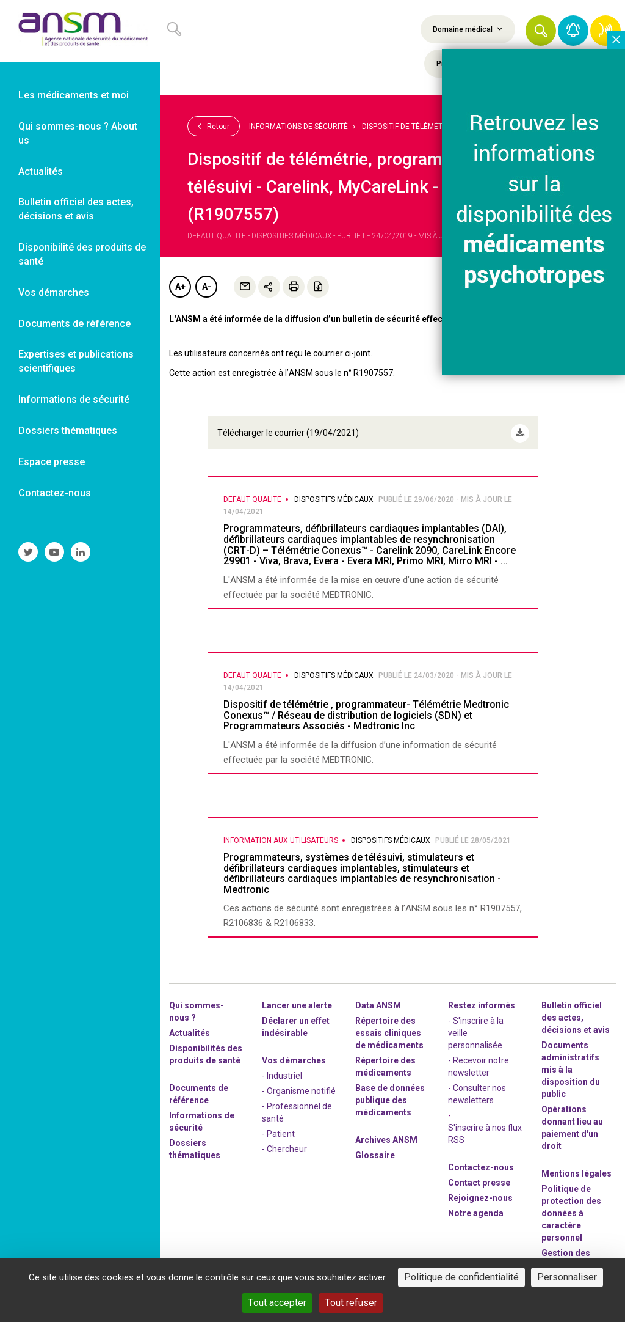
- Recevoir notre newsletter (478, 1062)
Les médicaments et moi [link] (73, 95)
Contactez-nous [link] (54, 493)
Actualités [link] (40, 171)
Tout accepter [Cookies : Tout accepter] (277, 1303)
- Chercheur (284, 1145)
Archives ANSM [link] (386, 1135)
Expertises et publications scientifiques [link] (76, 361)
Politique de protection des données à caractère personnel (571, 1209)
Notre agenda (476, 1209)
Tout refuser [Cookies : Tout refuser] (351, 1303)
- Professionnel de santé (297, 1108)
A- (206, 287)
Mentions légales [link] (576, 1169)
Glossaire (375, 1151)
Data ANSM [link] (378, 1001)
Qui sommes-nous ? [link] (196, 1007)
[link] (80, 31)
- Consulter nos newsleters (477, 1090)
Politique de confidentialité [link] (461, 1277)
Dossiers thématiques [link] (67, 430)
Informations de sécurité (298, 126)
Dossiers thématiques (194, 1145)
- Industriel (282, 1071)
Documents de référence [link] (74, 323)
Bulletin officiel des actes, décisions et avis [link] (76, 209)
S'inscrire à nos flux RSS (485, 1129)
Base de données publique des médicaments (390, 1096)
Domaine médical (468, 29)
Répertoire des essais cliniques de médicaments (389, 1029)
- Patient (278, 1129)
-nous (480, 1194)
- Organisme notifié (299, 1087)
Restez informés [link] (481, 1001)
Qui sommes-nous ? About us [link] (77, 133)
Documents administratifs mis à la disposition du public (570, 1065)
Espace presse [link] (51, 462)
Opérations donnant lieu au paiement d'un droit (572, 1123)
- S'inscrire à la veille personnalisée (476, 1029)
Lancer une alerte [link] (297, 1001)
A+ (180, 287)
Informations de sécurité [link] (73, 399)
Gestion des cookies (565, 1255)
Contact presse (479, 1178)
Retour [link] (213, 126)
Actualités (189, 1029)
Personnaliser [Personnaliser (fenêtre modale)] (567, 1277)
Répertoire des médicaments (385, 1062)
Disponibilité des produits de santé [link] (82, 254)
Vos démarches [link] (53, 292)
